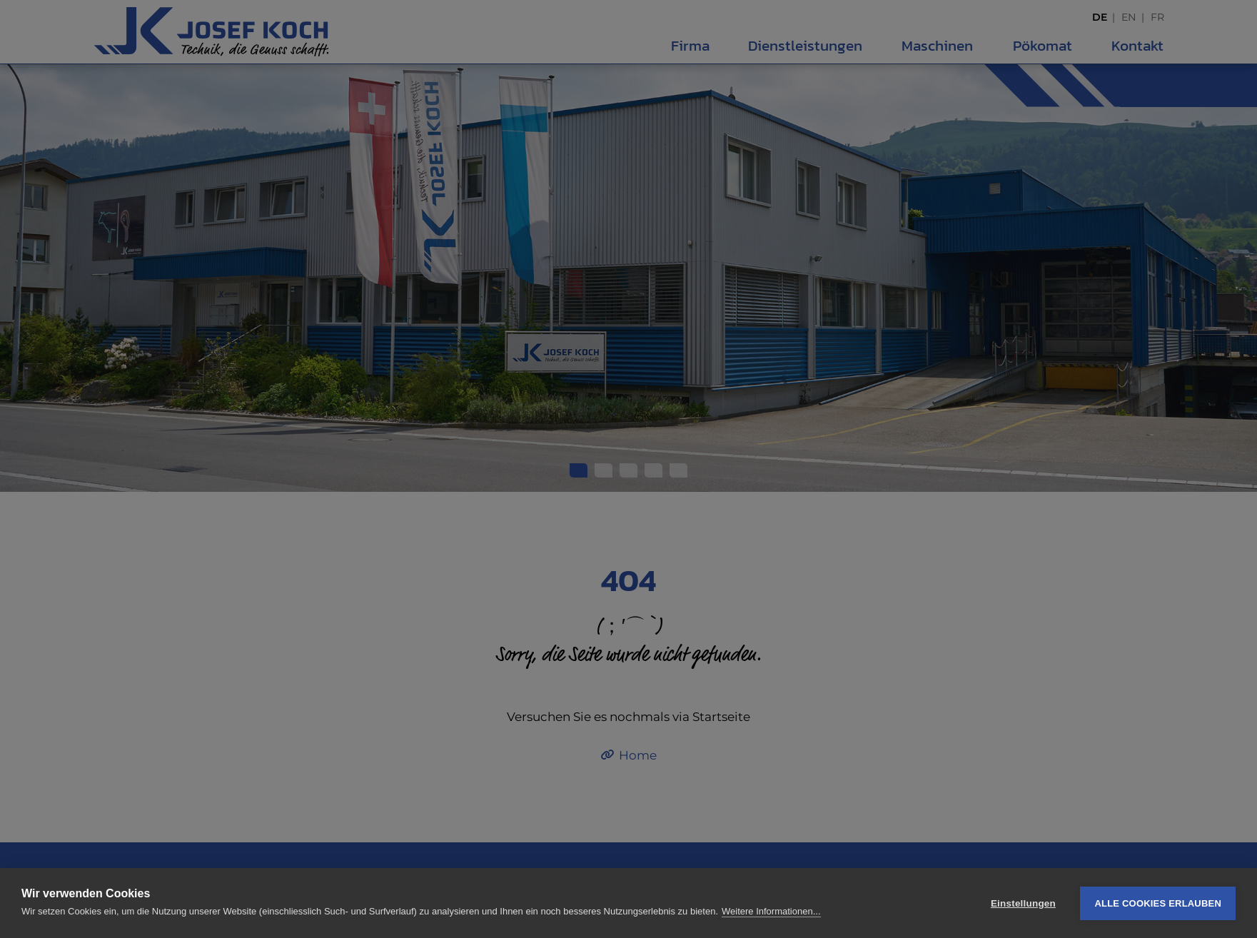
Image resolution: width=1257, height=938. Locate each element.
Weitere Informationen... (771, 911)
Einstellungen (1023, 903)
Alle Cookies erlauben (1157, 903)
